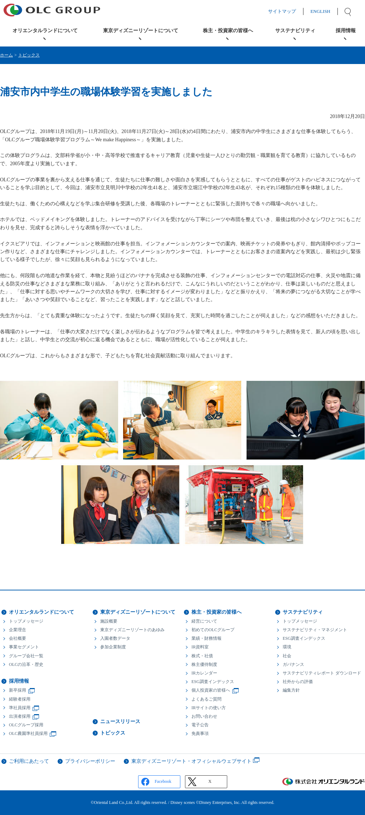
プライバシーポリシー (90, 761)
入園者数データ (115, 638)
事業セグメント (24, 646)
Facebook (163, 781)
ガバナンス (293, 664)
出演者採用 (19, 716)
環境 (287, 646)
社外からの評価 (298, 681)
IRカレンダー (204, 673)
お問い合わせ (204, 716)
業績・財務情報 (206, 638)
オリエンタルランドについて (41, 612)
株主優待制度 (204, 664)
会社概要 (17, 638)
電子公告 (200, 724)
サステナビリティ (303, 612)
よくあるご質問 (206, 699)
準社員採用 (19, 707)
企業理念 (17, 629)
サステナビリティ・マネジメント (315, 629)
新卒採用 (17, 690)
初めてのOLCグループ (212, 629)
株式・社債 (202, 655)
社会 (287, 655)
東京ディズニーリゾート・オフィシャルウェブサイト (191, 761)
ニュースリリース (120, 721)
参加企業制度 (113, 646)
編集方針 (291, 690)
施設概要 (108, 621)
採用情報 (19, 681)
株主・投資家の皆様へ (216, 612)
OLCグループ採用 (26, 724)
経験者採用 (19, 699)
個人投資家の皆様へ (210, 690)
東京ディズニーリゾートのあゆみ (132, 629)
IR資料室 (200, 646)
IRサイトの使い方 (208, 707)
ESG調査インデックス (212, 681)
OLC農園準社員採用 (28, 733)
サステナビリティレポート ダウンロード (322, 673)
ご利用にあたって (29, 761)
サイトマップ (289, 11)
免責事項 (200, 733)
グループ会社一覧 (26, 655)
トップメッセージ (26, 621)
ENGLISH (327, 11)
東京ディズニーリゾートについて (137, 612)
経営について (204, 621)
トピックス (29, 55)
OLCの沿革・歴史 (26, 664)
